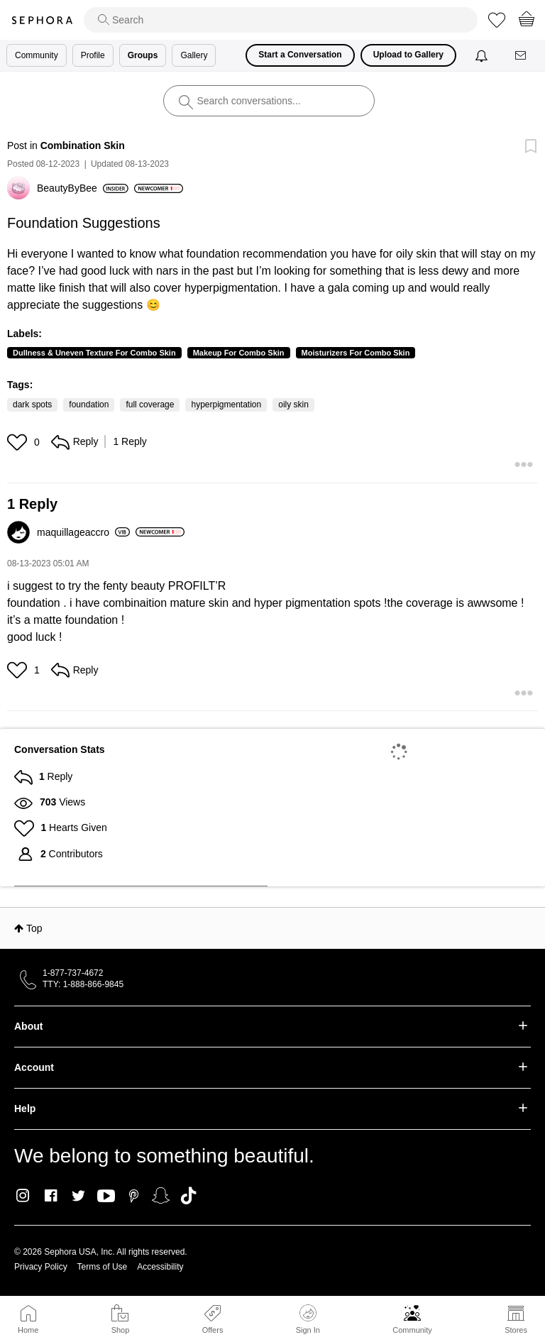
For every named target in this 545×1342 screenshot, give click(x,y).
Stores (516, 1330)
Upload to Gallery (408, 55)
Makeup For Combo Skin (239, 352)
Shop (120, 1330)
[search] (281, 20)
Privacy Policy (40, 1267)
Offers (213, 1330)
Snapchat (161, 1196)
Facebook (51, 1196)
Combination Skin (82, 145)
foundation (89, 404)
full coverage (150, 404)
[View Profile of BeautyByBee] (82, 188)
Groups (143, 55)
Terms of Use (102, 1267)
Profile (93, 55)
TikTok (188, 1196)
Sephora (42, 20)
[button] (19, 442)
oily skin (293, 404)
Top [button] (34, 928)
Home (28, 1330)
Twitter (78, 1196)
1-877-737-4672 (73, 973)
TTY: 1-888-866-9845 (83, 984)
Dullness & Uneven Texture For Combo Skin (94, 352)
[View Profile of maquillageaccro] (83, 532)
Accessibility (160, 1267)
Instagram (23, 1196)
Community (412, 1330)
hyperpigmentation (226, 404)
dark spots (32, 404)
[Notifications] (483, 55)
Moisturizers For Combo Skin (356, 352)
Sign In (308, 1319)
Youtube (106, 1196)
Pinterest (134, 1196)
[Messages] (521, 55)
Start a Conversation (299, 55)
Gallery (193, 55)
